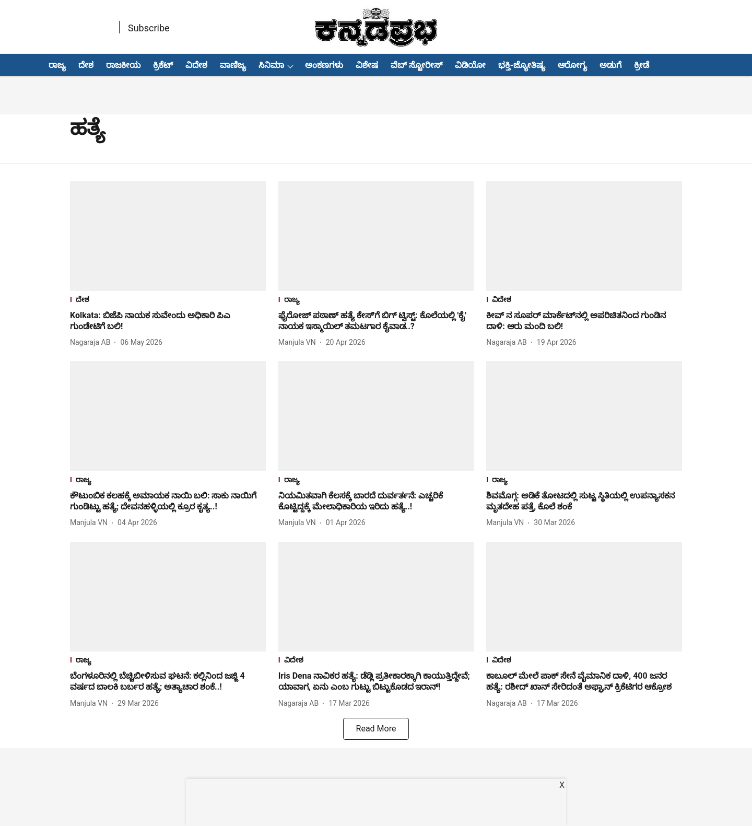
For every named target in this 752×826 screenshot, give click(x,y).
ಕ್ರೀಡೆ (641, 65)
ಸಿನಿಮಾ (271, 65)
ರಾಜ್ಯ (57, 65)
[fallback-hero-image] (168, 236)
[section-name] (168, 300)
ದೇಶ (85, 65)
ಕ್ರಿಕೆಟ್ (163, 65)
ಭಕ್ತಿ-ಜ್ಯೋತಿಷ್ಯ (521, 65)
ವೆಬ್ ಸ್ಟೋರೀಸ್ (416, 65)
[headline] (168, 321)
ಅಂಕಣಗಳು (324, 65)
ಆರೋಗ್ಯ (572, 65)
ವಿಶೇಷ (367, 65)
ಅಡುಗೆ (610, 65)
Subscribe (149, 27)
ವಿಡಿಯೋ (470, 65)
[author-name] (92, 342)
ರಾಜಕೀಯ (123, 65)
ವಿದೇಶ (196, 65)
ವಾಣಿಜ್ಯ (233, 65)
